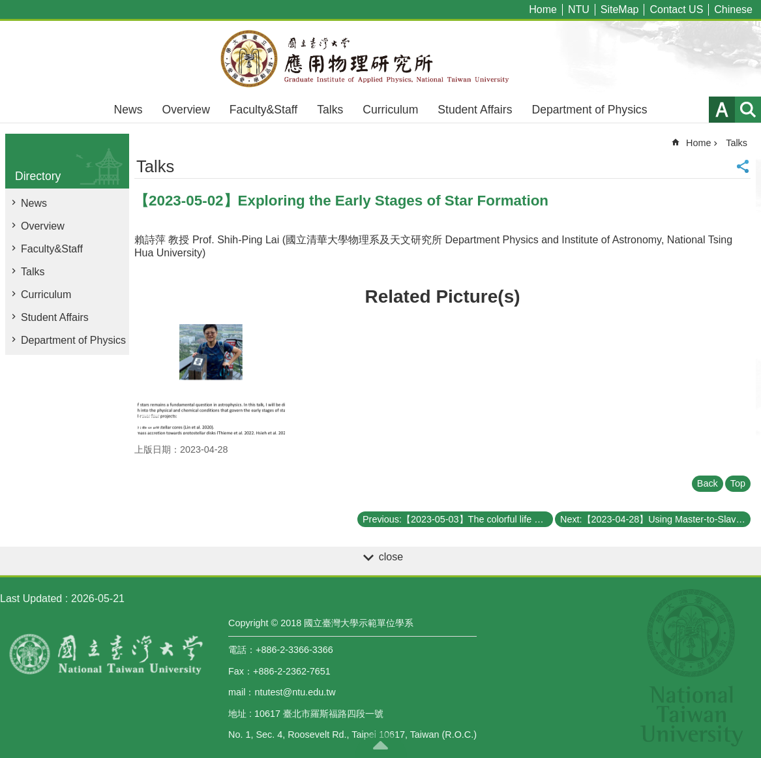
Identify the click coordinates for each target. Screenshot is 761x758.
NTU (578, 9)
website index (748, 110)
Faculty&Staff (263, 109)
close (391, 556)
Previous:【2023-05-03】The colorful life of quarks (458, 519)
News (128, 109)
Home (543, 9)
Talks (330, 109)
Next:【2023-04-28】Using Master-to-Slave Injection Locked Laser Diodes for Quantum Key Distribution (655, 519)
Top (737, 483)
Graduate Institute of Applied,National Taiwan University (381, 58)
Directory (38, 176)
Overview (186, 109)
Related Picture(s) (442, 296)
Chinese (733, 9)
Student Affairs (475, 109)
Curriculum (390, 109)
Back (707, 483)
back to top (381, 745)
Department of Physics (589, 109)
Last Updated (31, 598)
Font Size (722, 110)
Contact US (676, 9)
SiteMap (620, 9)
